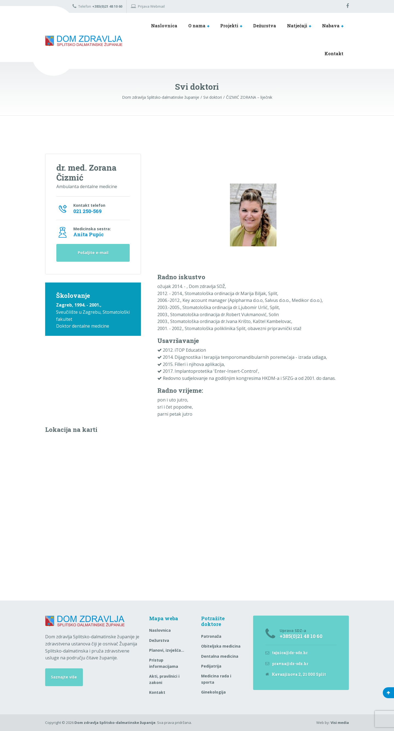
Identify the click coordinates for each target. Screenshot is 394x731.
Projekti (229, 25)
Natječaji (297, 25)
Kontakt (334, 53)
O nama (196, 25)
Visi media (340, 722)
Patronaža (211, 636)
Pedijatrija (211, 666)
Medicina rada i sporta (216, 679)
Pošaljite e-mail (93, 252)
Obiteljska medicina (221, 646)
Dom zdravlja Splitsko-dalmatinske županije (114, 722)
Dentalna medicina (219, 656)
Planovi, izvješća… (166, 650)
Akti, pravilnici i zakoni (164, 679)
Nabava (331, 25)
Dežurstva (264, 25)
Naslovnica (164, 25)
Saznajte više (64, 677)
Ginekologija (213, 692)
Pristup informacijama (163, 663)
